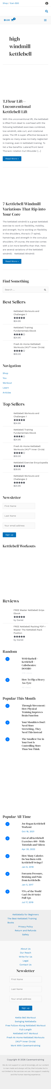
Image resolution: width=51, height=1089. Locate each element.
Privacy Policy (25, 926)
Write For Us (25, 956)
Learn (6, 387)
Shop (5, 3)
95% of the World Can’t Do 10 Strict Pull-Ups (31, 894)
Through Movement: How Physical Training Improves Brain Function (33, 710)
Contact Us (25, 964)
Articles (7, 392)
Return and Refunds (25, 930)
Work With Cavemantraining (25, 1045)
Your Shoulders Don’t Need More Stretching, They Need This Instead (33, 727)
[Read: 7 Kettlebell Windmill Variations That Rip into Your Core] (25, 185)
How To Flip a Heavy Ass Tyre (33, 681)
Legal (25, 960)
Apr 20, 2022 (28, 849)
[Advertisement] (25, 782)
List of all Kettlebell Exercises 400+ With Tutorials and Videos (33, 841)
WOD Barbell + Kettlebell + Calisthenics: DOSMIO (30, 663)
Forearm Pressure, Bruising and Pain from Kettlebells (32, 877)
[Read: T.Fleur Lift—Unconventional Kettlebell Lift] (25, 82)
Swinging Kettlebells (25, 1021)
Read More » (13, 159)
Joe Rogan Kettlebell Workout (33, 825)
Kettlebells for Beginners (26, 914)
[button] (46, 11)
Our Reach (25, 952)
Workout (7, 383)
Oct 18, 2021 (28, 831)
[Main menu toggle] (45, 20)
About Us (25, 948)
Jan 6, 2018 (28, 867)
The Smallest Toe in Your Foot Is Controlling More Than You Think (33, 744)
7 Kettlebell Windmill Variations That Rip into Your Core (24, 209)
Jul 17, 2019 (27, 902)
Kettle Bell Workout (25, 1017)
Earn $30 (14, 3)
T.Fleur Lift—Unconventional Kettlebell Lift (17, 106)
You (5, 378)
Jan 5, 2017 (27, 884)
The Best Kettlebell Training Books (22, 920)
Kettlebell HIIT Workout (25, 1033)
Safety (25, 934)
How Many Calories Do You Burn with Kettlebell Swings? (32, 859)
